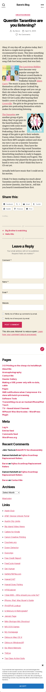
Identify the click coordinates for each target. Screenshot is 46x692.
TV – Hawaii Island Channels (15, 408)
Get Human (9, 569)
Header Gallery (9, 379)
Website (5, 303)
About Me (6, 369)
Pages (5, 389)
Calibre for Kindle (12, 532)
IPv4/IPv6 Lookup (12, 605)
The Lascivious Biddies (30, 67)
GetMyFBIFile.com (12, 574)
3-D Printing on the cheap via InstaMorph (22, 365)
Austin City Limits (12, 521)
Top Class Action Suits (14, 658)
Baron (17, 31)
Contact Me (7, 376)
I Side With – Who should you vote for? (21, 595)
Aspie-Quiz (9, 511)
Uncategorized (23, 15)
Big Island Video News (14, 526)
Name (5, 282)
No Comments (24, 34)
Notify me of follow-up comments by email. (21, 314)
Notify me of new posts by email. (17, 318)
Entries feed (8, 430)
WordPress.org (9, 437)
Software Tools (9, 398)
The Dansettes (9, 114)
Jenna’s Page (10, 616)
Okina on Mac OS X (13, 637)
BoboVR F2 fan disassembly (29, 450)
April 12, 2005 (30, 31)
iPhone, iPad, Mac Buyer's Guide (19, 600)
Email (5, 292)
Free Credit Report (12, 558)
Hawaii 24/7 (9, 579)
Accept (23, 686)
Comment (7, 260)
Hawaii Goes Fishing (13, 584)
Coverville (7, 103)
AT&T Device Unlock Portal (16, 516)
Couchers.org (10, 542)
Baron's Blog (23, 5)
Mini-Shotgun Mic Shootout (17, 621)
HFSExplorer (10, 590)
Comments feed (10, 434)
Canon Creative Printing (15, 537)
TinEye (7, 653)
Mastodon (7, 498)
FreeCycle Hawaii (12, 563)
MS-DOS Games (11, 627)
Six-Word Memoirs (12, 648)
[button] (43, 665)
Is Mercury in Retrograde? (16, 611)
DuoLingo (8, 553)
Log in (5, 427)
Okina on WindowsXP (14, 642)
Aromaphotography (12, 372)
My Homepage (11, 632)
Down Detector (11, 547)
